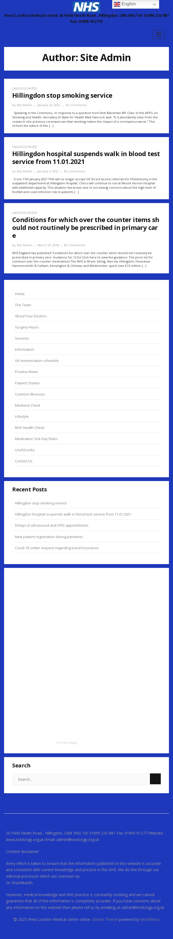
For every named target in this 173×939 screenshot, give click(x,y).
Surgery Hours (27, 327)
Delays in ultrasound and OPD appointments (52, 525)
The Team (23, 304)
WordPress (150, 919)
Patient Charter (27, 383)
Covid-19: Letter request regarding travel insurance (57, 547)
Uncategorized (24, 88)
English (125, 4)
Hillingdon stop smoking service (41, 503)
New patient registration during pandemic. (49, 536)
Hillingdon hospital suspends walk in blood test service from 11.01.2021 (73, 514)
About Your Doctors (31, 316)
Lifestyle (22, 416)
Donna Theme (105, 919)
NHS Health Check (30, 427)
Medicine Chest (27, 405)
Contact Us (24, 461)
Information (24, 349)
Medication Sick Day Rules (36, 438)
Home (20, 293)
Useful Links (25, 449)
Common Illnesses (30, 394)
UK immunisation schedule (37, 360)
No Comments (76, 105)
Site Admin (24, 105)
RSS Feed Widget (66, 743)
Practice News (26, 371)
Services (22, 338)
